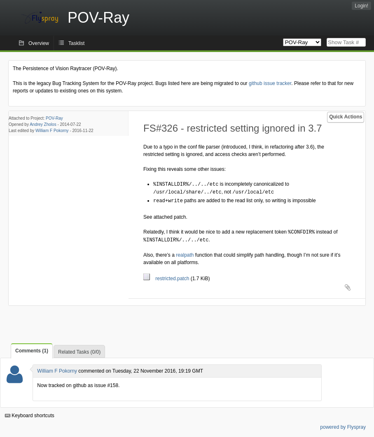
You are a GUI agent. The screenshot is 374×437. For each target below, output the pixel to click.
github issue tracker (270, 83)
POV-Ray (54, 118)
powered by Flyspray (343, 425)
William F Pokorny (52, 130)
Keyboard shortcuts (29, 413)
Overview (38, 43)
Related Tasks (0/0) (79, 350)
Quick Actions (345, 117)
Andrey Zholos (43, 124)
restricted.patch (167, 276)
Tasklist (76, 43)
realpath (185, 253)
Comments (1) (31, 349)
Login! (361, 6)
